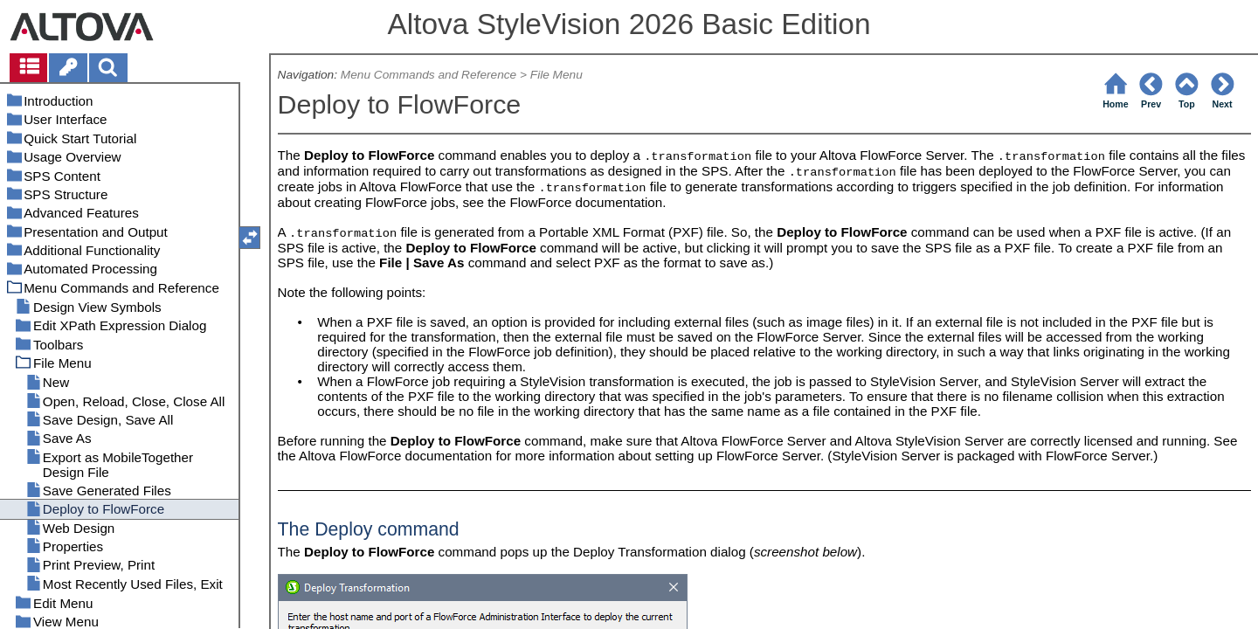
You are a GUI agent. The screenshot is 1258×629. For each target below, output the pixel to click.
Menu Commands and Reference (428, 74)
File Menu (556, 74)
